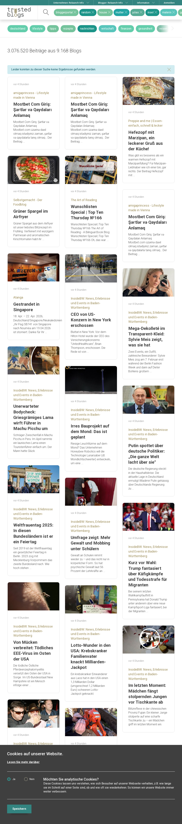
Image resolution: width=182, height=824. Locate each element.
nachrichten (87, 28)
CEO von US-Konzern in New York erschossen (91, 320)
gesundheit (145, 28)
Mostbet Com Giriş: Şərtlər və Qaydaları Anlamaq (32, 110)
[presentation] (173, 28)
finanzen (126, 28)
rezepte (68, 28)
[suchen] (46, 12)
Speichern (19, 808)
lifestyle (37, 28)
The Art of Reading (84, 200)
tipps (53, 28)
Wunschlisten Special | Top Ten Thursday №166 (87, 212)
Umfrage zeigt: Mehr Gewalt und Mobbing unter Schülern (91, 543)
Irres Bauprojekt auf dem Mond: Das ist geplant (90, 432)
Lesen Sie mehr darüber (23, 762)
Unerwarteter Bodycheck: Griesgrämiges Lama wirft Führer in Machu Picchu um (33, 417)
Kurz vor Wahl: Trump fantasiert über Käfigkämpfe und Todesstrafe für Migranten (147, 573)
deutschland (17, 28)
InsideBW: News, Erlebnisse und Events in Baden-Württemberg (90, 303)
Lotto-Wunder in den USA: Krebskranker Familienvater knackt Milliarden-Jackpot (91, 656)
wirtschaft (107, 28)
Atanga (18, 297)
